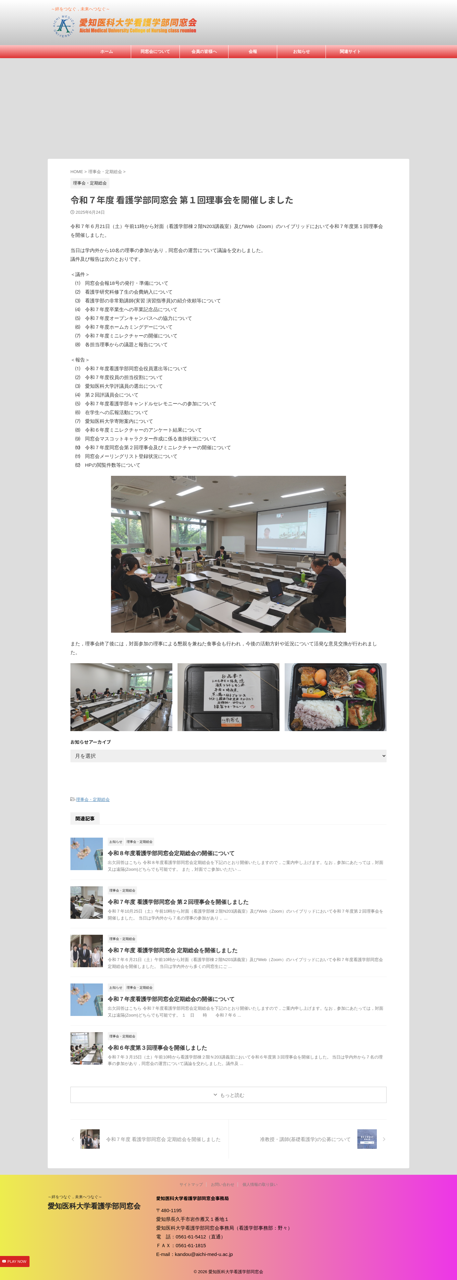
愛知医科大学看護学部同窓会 (94, 1205)
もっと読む (232, 1094)
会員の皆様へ (204, 51)
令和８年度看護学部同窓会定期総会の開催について (167, 852)
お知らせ (301, 51)
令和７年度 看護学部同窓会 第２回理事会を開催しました (174, 901)
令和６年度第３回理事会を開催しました (154, 1047)
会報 (253, 51)
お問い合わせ (222, 1183)
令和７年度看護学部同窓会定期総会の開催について (167, 998)
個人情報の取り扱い (260, 1183)
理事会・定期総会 (93, 799)
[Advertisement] (228, 106)
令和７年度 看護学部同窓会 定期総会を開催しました (169, 949)
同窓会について (155, 51)
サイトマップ (191, 1183)
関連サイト (350, 51)
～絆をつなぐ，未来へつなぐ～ (75, 1196)
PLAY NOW (16, 1262)
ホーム (106, 51)
